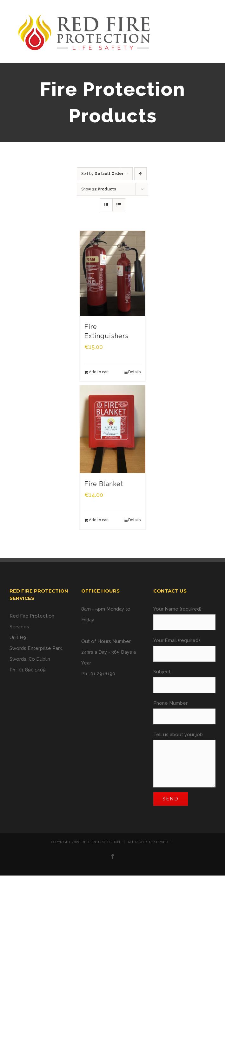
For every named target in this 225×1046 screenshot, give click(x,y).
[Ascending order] (140, 173)
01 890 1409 (32, 670)
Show (98, 189)
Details (134, 372)
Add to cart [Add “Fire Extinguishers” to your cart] (99, 372)
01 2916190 (102, 674)
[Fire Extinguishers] (113, 273)
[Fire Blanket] (113, 429)
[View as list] (119, 205)
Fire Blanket (103, 484)
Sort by (102, 173)
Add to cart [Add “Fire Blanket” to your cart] (99, 520)
